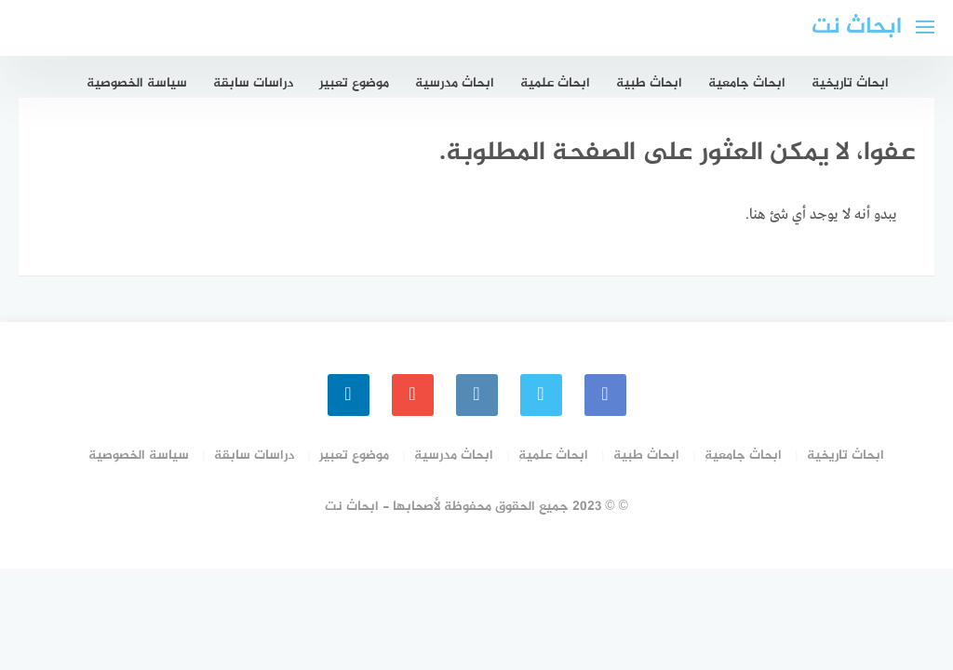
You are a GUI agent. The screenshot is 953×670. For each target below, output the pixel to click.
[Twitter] (541, 395)
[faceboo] (605, 395)
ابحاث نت (857, 27)
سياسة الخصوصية (137, 83)
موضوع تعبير (354, 83)
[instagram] (477, 395)
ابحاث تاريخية (850, 83)
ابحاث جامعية (746, 83)
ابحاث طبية (649, 83)
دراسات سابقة (253, 83)
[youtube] (413, 395)
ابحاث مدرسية (454, 83)
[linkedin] (348, 395)
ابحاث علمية (555, 83)
